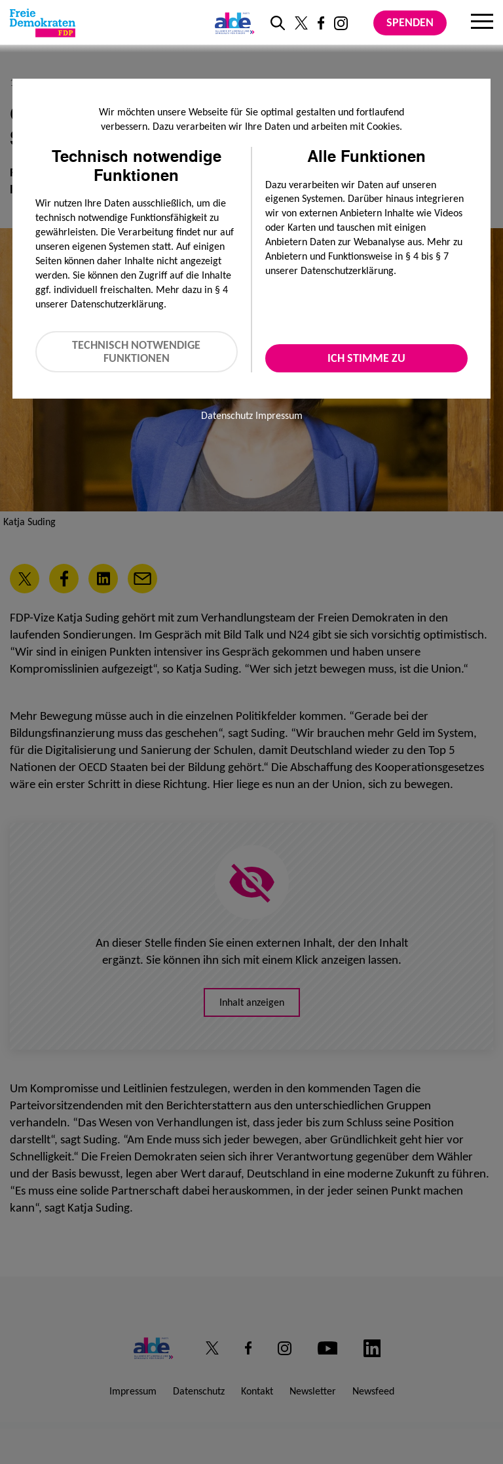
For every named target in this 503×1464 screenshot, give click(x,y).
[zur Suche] (277, 23)
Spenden (410, 22)
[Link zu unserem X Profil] (301, 23)
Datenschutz (227, 415)
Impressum (279, 415)
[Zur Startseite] (42, 23)
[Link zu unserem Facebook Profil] (321, 23)
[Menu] (482, 22)
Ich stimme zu (366, 358)
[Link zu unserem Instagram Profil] (341, 23)
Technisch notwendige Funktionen (136, 352)
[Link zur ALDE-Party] (232, 22)
